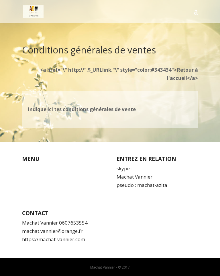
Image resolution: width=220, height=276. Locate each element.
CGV (26, 176)
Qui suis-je (34, 168)
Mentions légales (41, 185)
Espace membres (41, 193)
